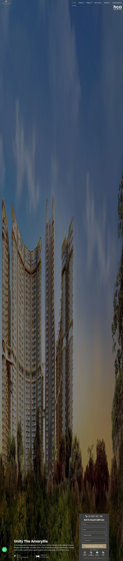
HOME (74, 3)
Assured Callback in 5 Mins (94, 546)
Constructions (117, 3)
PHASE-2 (81, 3)
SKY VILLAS (97, 3)
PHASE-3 (89, 3)
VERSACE (107, 3)
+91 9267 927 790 (94, 516)
